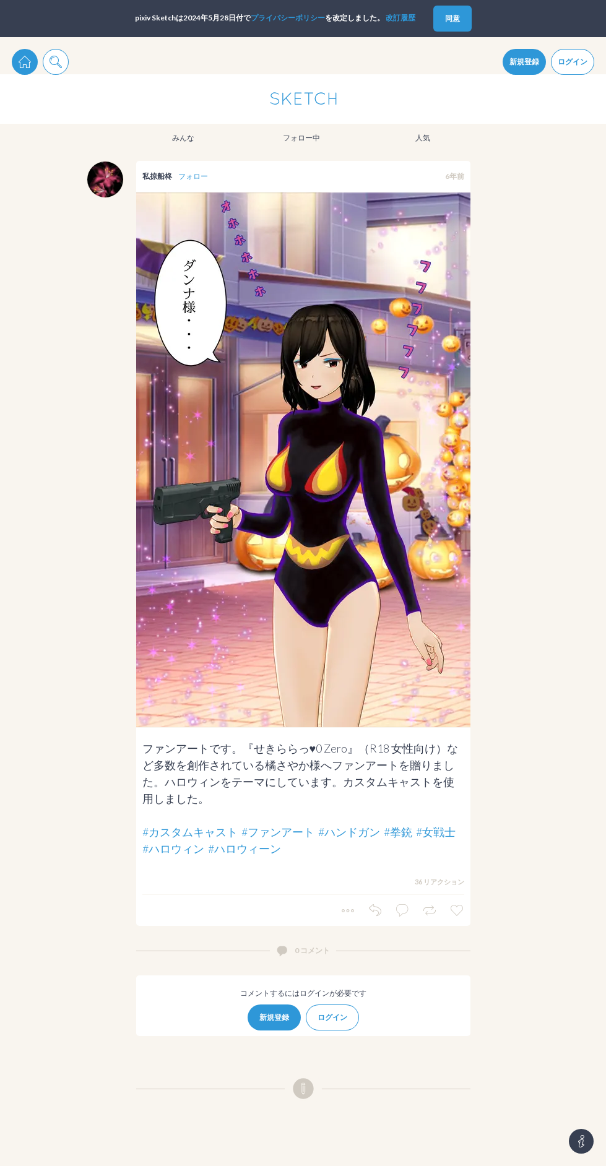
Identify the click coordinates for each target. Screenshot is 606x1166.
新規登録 (524, 61)
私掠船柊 (157, 176)
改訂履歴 (400, 17)
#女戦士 (436, 832)
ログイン (572, 61)
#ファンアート (277, 832)
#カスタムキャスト (190, 832)
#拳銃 (398, 832)
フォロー (193, 176)
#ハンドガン (349, 832)
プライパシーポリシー (288, 17)
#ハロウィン (173, 848)
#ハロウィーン (244, 848)
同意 (452, 18)
